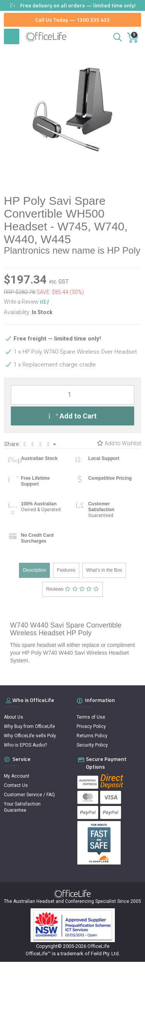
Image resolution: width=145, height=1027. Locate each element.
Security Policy (92, 745)
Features (66, 570)
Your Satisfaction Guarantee (22, 807)
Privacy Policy (91, 726)
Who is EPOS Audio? (25, 745)
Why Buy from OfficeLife (29, 726)
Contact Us (16, 785)
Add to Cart (72, 416)
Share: (30, 444)
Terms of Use (91, 717)
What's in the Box (104, 570)
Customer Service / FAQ (29, 794)
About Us (13, 717)
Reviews (72, 589)
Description (34, 570)
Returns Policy (92, 735)
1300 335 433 (93, 20)
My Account (16, 776)
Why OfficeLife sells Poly (30, 735)
